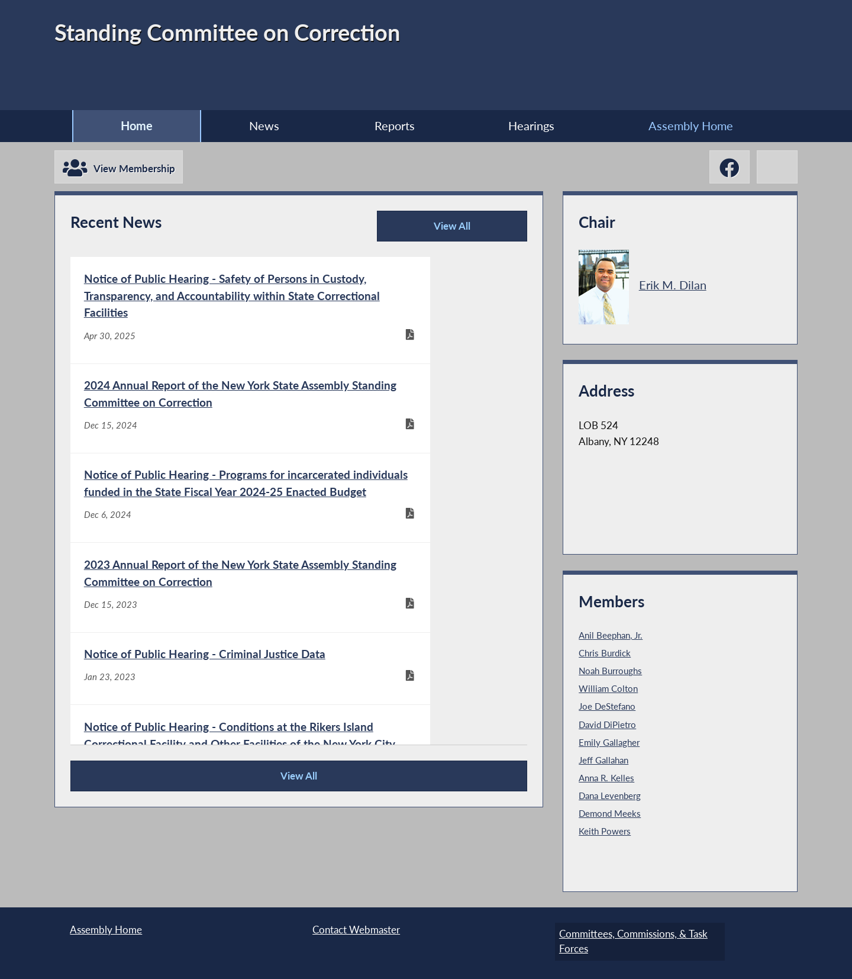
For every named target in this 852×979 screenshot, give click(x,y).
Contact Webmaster (356, 932)
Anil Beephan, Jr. (613, 637)
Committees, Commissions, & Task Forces (629, 940)
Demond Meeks (611, 815)
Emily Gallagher (611, 744)
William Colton (610, 690)
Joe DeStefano (609, 708)
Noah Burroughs (613, 673)
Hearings (538, 126)
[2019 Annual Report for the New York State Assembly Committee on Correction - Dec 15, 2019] (411, 724)
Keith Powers (606, 832)
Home (122, 126)
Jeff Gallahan (606, 761)
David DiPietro (609, 726)
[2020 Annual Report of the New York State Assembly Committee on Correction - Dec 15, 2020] (184, 724)
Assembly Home (704, 126)
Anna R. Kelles (608, 779)
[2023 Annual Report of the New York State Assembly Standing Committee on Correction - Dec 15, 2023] (411, 455)
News (256, 126)
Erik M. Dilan (674, 286)
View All (427, 234)
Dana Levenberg (612, 797)
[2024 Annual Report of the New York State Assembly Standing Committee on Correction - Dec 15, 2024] (411, 325)
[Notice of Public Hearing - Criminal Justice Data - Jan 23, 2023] (184, 594)
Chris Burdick (607, 655)
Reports (393, 126)
